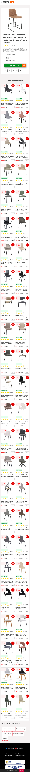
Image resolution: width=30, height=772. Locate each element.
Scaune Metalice (18, 733)
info (13, 107)
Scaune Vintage (21, 729)
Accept (22, 770)
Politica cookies (20, 755)
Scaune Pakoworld (8, 729)
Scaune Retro (7, 733)
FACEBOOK (10, 749)
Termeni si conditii (11, 754)
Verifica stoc (18, 65)
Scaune (5, 738)
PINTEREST (19, 749)
